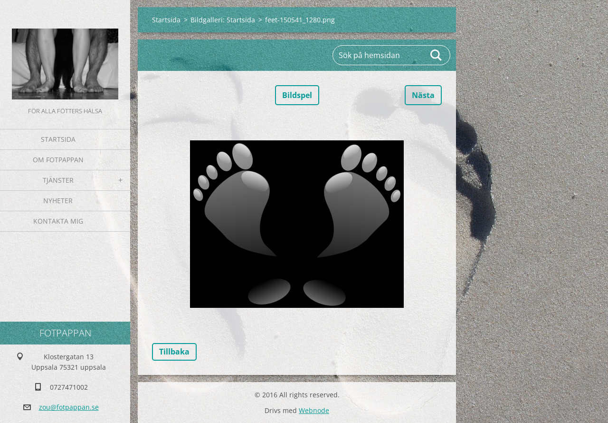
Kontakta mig (58, 221)
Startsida (58, 139)
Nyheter (58, 200)
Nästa (423, 95)
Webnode (314, 410)
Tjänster (58, 180)
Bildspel (297, 95)
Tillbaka (174, 351)
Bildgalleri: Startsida (222, 19)
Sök (436, 55)
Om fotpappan (58, 159)
